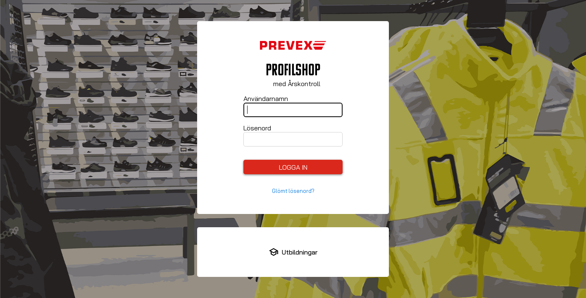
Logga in (293, 167)
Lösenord (257, 128)
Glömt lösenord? (293, 190)
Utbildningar (299, 252)
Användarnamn (265, 98)
